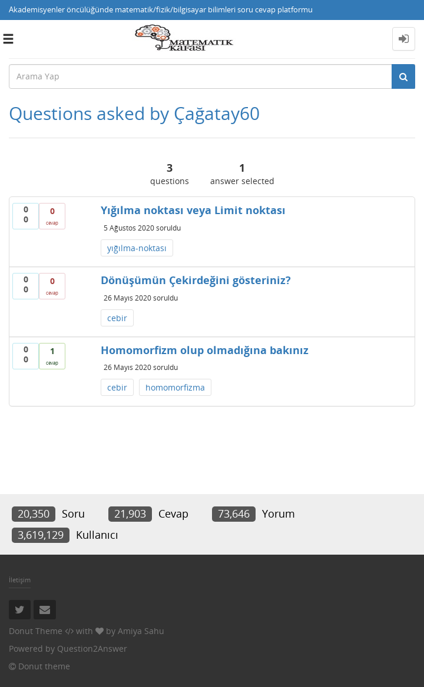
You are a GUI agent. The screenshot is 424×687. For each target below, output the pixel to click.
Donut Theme (35, 630)
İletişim (20, 579)
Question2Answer (92, 648)
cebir (117, 318)
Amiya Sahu (141, 630)
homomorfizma (175, 387)
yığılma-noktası (137, 248)
